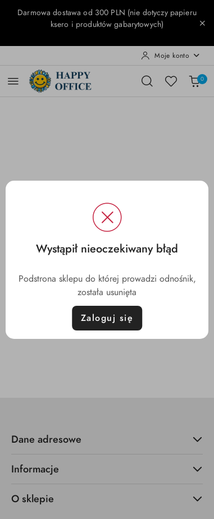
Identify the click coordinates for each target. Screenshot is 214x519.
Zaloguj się (107, 318)
